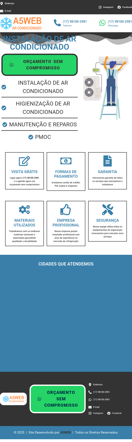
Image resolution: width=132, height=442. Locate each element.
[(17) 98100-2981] (57, 23)
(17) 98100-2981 (75, 21)
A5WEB (65, 432)
